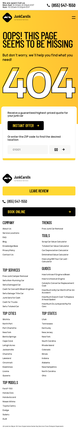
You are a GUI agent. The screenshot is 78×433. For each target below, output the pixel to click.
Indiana (45, 358)
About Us (7, 228)
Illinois (45, 354)
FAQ (4, 237)
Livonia (6, 371)
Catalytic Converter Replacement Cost (58, 284)
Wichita (6, 319)
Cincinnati (8, 362)
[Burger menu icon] (73, 17)
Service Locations (11, 233)
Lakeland (7, 358)
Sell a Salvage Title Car (13, 293)
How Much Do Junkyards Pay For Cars (56, 305)
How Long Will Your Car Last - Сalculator (55, 260)
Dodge (6, 410)
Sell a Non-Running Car (13, 280)
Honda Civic (8, 393)
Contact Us (8, 254)
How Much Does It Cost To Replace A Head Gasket (58, 298)
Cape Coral (8, 341)
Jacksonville (8, 349)
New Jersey (47, 332)
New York (7, 332)
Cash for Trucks (10, 302)
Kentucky (46, 328)
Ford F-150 (8, 388)
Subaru (6, 414)
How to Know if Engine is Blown (56, 274)
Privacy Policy (9, 250)
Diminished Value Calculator (55, 254)
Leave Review (39, 191)
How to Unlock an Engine (53, 278)
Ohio (44, 375)
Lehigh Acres (9, 345)
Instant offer (23, 125)
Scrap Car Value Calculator (54, 241)
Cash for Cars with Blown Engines (18, 289)
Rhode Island (48, 345)
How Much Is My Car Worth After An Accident (58, 291)
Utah (44, 319)
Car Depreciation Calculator (55, 250)
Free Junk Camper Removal (15, 276)
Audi (5, 418)
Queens (6, 375)
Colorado (46, 349)
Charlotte (7, 354)
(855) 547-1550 (63, 5)
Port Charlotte (9, 328)
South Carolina (49, 341)
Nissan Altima (9, 401)
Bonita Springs (9, 336)
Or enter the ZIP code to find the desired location (34, 138)
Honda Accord (9, 397)
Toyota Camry (9, 405)
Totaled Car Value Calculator (55, 246)
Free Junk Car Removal (52, 228)
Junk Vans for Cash (11, 297)
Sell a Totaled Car (11, 306)
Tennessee (47, 323)
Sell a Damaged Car (12, 284)
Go (56, 149)
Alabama (46, 362)
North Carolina (49, 371)
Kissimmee (8, 367)
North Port (8, 323)
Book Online (16, 211)
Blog (5, 241)
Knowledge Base (10, 246)
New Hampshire (49, 367)
